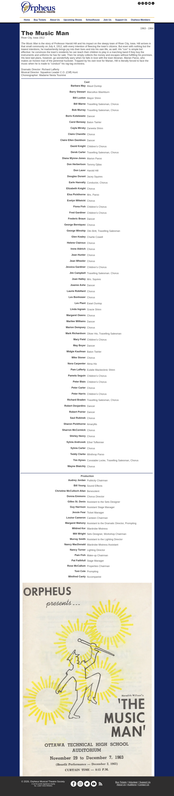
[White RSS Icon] (100, 784)
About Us (121, 785)
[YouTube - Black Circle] (149, 3)
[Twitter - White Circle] (87, 784)
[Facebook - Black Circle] (139, 3)
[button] (73, 20)
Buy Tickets (121, 782)
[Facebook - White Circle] (73, 784)
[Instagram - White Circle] (80, 784)
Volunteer (133, 782)
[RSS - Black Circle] (153, 3)
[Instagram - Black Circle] (142, 3)
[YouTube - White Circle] (94, 784)
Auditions (131, 785)
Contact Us (143, 785)
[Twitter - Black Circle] (146, 3)
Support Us (145, 782)
